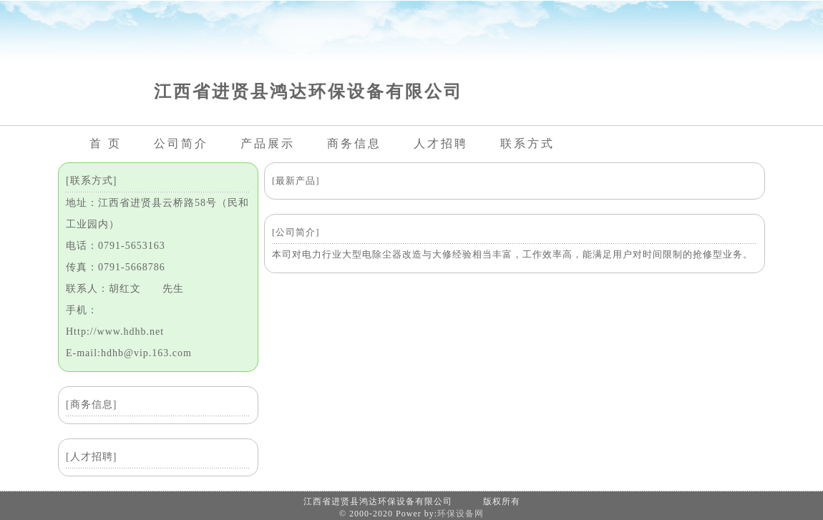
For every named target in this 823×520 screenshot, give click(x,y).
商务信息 (354, 143)
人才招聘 (441, 143)
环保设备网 (460, 514)
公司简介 (181, 143)
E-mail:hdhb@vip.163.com (129, 353)
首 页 (105, 143)
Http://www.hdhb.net (115, 331)
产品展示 (267, 143)
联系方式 (527, 143)
